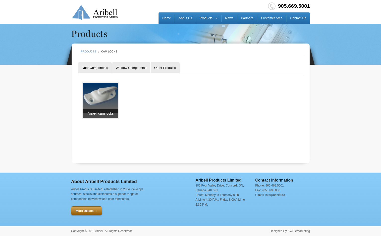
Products (206, 18)
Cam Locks (109, 51)
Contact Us (298, 18)
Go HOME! (95, 12)
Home (166, 18)
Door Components (95, 68)
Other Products (165, 68)
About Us (185, 18)
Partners (247, 18)
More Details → (87, 211)
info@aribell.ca (275, 195)
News (229, 18)
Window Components (131, 68)
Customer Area (271, 18)
